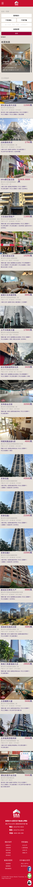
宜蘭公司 (24, 852)
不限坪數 (24, 20)
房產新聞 (8, 847)
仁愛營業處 (25, 847)
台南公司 (24, 850)
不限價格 (8, 20)
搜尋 (16, 33)
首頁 (2, 11)
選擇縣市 (16, 15)
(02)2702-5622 (19, 827)
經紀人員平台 (24, 863)
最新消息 (8, 850)
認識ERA (8, 845)
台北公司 (24, 845)
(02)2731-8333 (19, 830)
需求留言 (8, 855)
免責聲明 (8, 863)
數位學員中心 (24, 866)
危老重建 (8, 852)
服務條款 (8, 866)
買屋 (7, 11)
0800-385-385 (19, 833)
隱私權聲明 (8, 868)
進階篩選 (16, 29)
